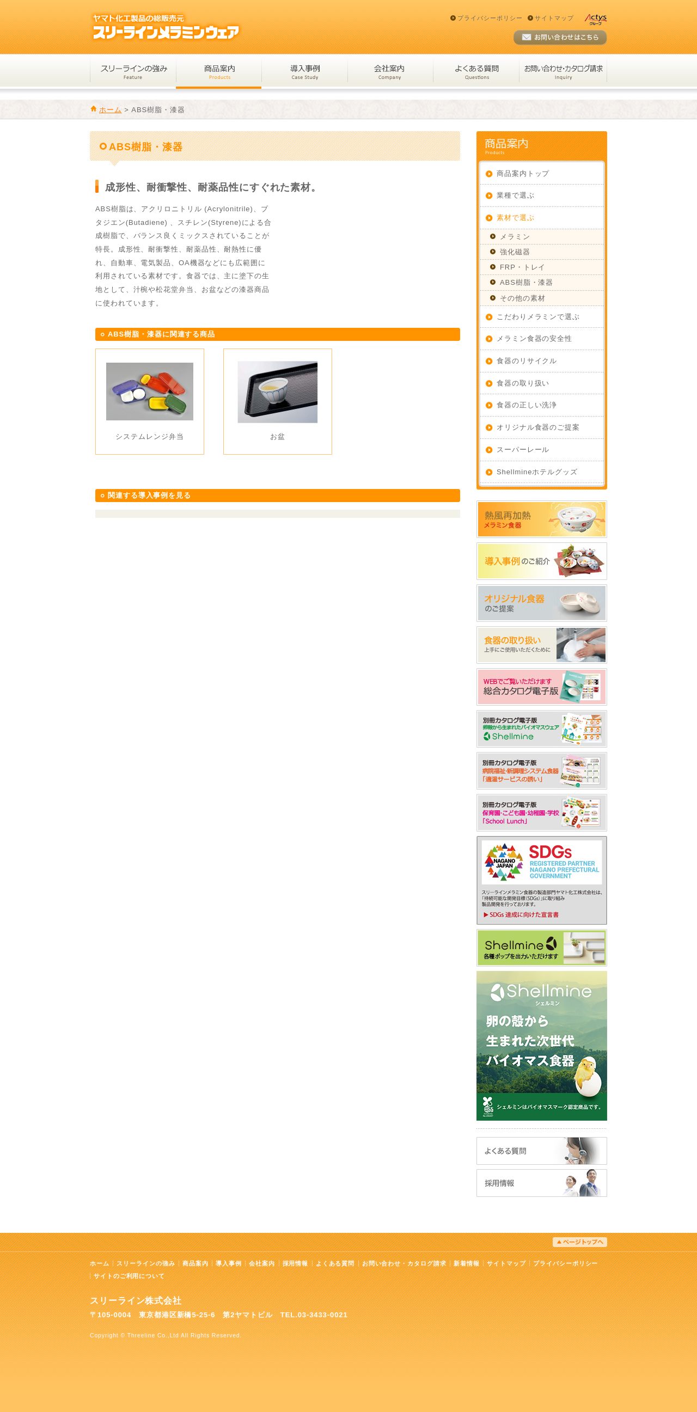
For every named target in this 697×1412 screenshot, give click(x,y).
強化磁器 (515, 252)
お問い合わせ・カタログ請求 (563, 71)
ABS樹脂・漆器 (526, 282)
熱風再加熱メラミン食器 (541, 519)
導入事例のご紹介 (541, 561)
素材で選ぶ (516, 217)
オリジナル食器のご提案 (538, 427)
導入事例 (304, 71)
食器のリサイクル (527, 361)
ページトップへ (580, 1242)
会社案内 (390, 71)
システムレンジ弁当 (149, 436)
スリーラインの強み (133, 71)
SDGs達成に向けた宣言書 (541, 880)
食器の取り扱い (523, 383)
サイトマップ (554, 18)
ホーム (110, 110)
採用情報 (541, 1183)
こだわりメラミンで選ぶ (538, 317)
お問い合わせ (560, 38)
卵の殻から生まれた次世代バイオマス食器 (541, 1046)
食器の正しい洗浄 (527, 405)
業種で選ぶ (516, 195)
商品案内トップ (523, 173)
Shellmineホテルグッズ (537, 472)
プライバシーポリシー (489, 18)
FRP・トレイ (523, 267)
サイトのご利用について (129, 1276)
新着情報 (467, 1263)
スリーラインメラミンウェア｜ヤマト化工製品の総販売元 (166, 26)
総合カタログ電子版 (541, 687)
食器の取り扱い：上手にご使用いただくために (541, 645)
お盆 (277, 436)
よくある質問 (476, 71)
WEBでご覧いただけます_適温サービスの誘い (541, 771)
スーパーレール (523, 449)
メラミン (515, 237)
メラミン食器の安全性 (534, 338)
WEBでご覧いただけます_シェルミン (541, 729)
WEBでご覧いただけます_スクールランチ (541, 813)
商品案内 (218, 71)
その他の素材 (522, 298)
